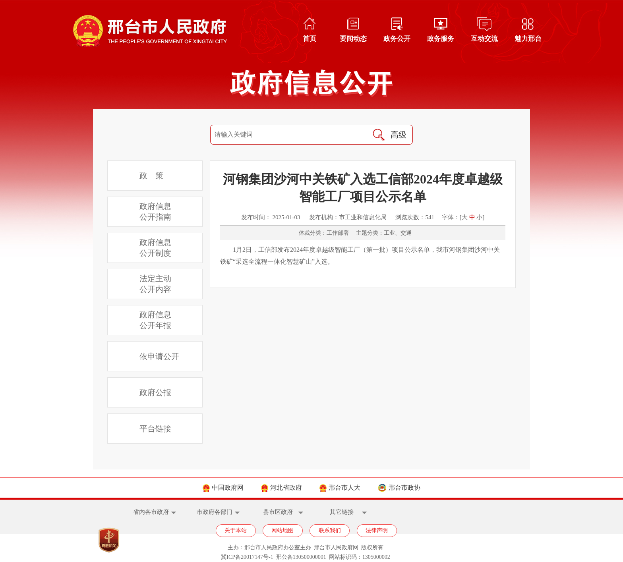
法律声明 (377, 530)
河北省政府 (281, 487)
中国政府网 (223, 487)
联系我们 (330, 530)
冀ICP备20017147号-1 (247, 557)
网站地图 (282, 530)
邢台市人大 (339, 487)
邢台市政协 (399, 487)
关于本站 (235, 530)
